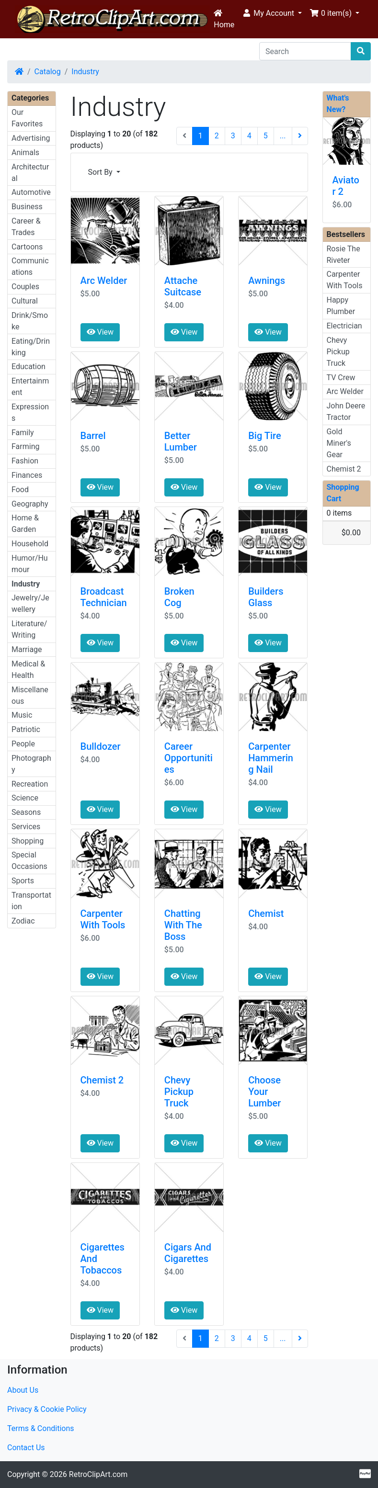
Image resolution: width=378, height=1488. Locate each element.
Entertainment (30, 386)
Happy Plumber (341, 305)
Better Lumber (180, 441)
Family (22, 432)
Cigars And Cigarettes (187, 1252)
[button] (272, 13)
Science (24, 797)
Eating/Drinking (30, 347)
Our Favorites (27, 118)
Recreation (29, 784)
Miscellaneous (29, 695)
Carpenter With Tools (103, 919)
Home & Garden (25, 523)
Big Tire (264, 435)
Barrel (93, 435)
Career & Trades (26, 226)
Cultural (24, 300)
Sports (22, 880)
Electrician (344, 325)
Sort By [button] (101, 172)
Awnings (266, 280)
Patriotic (25, 729)
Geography (29, 503)
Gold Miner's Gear (339, 443)
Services (25, 826)
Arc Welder (103, 280)
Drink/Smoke (29, 321)
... (283, 135)
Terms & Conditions (40, 1428)
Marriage (26, 649)
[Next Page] (300, 136)
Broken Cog (179, 597)
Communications (30, 266)
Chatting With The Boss (183, 925)
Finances (26, 475)
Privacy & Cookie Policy (47, 1409)
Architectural (30, 172)
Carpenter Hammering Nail (270, 758)
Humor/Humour (29, 563)
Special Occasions (29, 860)
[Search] (305, 51)
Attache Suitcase (182, 286)
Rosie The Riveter (343, 254)
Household (29, 543)
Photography (31, 764)
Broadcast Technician (103, 597)
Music (21, 715)
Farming (25, 446)
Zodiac (23, 920)
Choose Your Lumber (264, 1091)
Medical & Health (28, 669)
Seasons (26, 812)
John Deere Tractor (346, 411)
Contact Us (26, 1447)
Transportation (31, 901)
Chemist (266, 913)
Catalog (47, 71)
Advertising (30, 138)
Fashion (24, 460)
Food (20, 489)
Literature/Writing (29, 629)
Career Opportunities (188, 758)
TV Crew (341, 377)
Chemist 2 (102, 1080)
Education (28, 366)
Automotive (31, 192)
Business (27, 206)
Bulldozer (100, 746)
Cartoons (27, 246)
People (23, 743)
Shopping (27, 840)
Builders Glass (265, 597)
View (100, 332)
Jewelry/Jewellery (30, 603)
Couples (25, 286)
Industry (85, 71)
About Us (22, 1390)
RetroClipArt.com (98, 1474)
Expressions (30, 412)
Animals (25, 152)
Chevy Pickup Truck (179, 1091)
